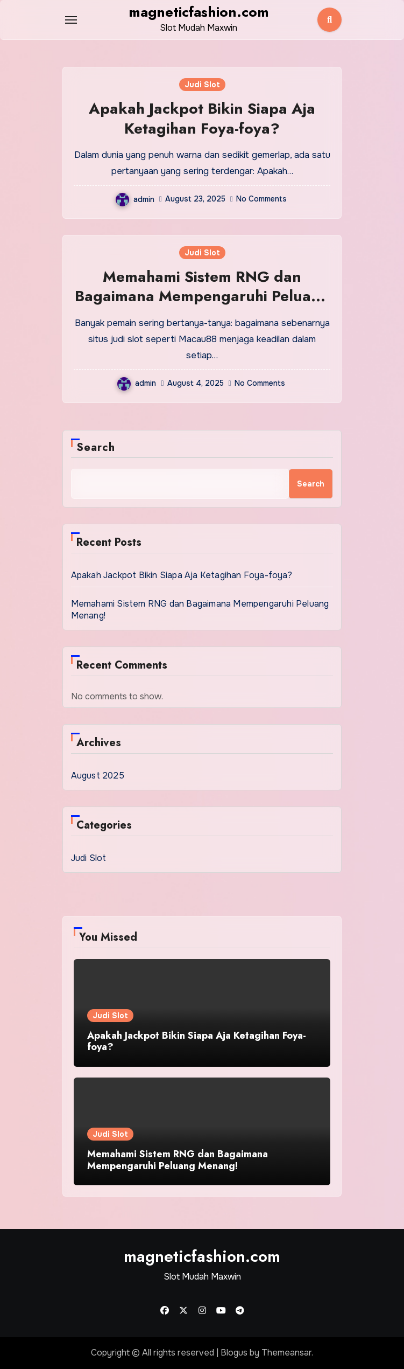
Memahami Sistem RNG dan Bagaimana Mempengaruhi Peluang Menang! (202, 296)
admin (135, 199)
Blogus (234, 1352)
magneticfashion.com (199, 12)
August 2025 (97, 775)
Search (96, 447)
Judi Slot (202, 84)
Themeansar (286, 1352)
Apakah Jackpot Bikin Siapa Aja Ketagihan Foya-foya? (202, 118)
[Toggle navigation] (71, 19)
